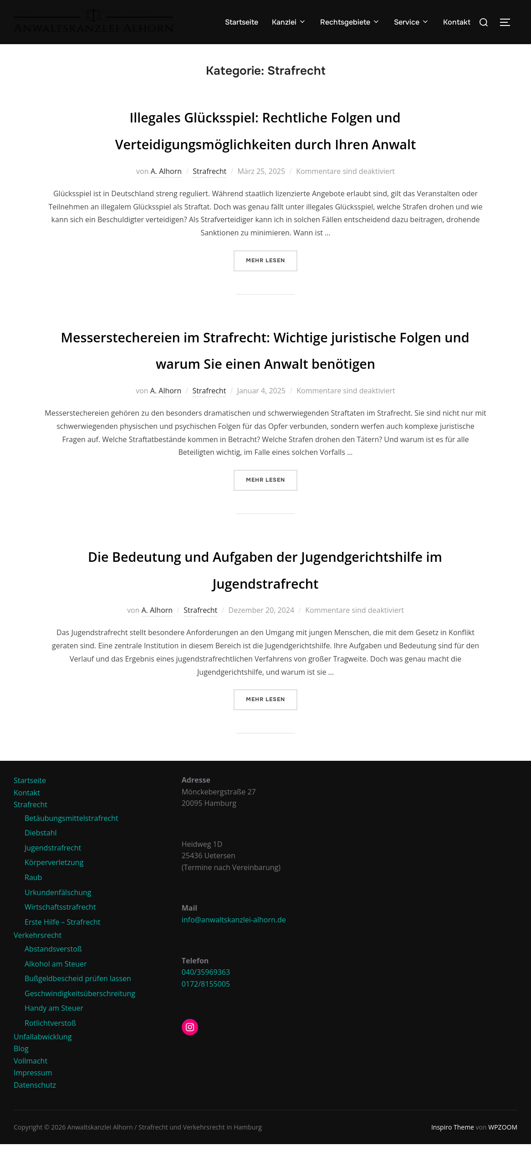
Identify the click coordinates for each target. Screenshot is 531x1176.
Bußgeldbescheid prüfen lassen (78, 1010)
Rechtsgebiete (350, 22)
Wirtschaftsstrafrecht (60, 939)
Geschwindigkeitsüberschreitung (80, 1025)
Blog (21, 1080)
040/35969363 (206, 1004)
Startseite (241, 22)
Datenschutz (35, 1117)
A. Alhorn (166, 176)
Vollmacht (30, 1093)
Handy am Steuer (54, 1040)
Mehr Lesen (271, 264)
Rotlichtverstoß (50, 1055)
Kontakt (456, 22)
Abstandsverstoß (53, 981)
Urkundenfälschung (58, 924)
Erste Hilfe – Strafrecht (62, 954)
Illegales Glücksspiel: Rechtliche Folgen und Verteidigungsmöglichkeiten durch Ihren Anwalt (265, 133)
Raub (33, 909)
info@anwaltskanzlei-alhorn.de (234, 952)
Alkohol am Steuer (56, 996)
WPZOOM (502, 1159)
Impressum (33, 1105)
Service (411, 22)
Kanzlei (289, 22)
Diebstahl (41, 865)
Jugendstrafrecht (53, 880)
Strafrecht (209, 176)
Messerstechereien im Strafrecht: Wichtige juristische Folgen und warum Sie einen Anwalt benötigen (265, 367)
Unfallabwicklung (42, 1069)
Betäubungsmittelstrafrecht (71, 850)
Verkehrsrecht (37, 967)
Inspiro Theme (452, 1159)
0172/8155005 (206, 1016)
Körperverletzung (54, 894)
